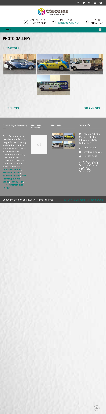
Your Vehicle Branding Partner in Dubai (82, 199)
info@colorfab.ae (68, 23)
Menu (9, 29)
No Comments (12, 47)
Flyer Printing (11, 107)
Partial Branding (93, 107)
